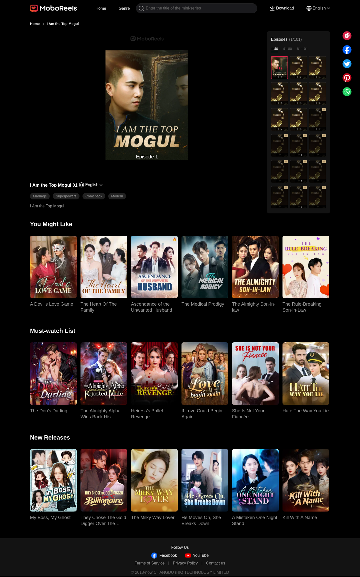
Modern (117, 196)
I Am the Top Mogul (63, 24)
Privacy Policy (185, 563)
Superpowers (66, 196)
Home (101, 8)
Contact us (215, 563)
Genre (124, 8)
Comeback (94, 196)
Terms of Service (149, 563)
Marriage (40, 196)
